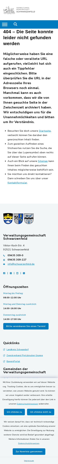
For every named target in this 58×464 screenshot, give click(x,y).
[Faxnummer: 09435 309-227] (29, 259)
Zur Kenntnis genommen (29, 451)
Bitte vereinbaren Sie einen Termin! (26, 326)
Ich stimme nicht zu (40, 412)
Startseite (45, 130)
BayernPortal (11, 361)
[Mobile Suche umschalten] (15, 24)
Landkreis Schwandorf (16, 349)
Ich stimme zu (14, 412)
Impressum (29, 460)
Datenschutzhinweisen (27, 404)
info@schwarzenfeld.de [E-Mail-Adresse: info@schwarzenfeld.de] (21, 264)
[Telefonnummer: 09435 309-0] (29, 255)
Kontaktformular (17, 182)
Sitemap (43, 161)
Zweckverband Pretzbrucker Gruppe (23, 355)
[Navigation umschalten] (4, 24)
